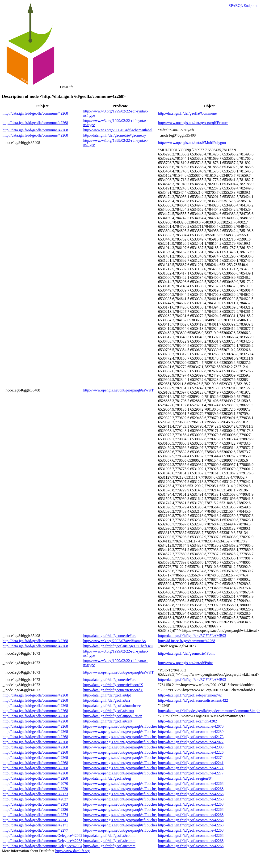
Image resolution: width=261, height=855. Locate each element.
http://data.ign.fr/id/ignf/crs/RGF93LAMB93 (192, 636)
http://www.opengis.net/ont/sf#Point (185, 663)
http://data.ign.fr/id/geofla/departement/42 (190, 695)
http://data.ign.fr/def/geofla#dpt (107, 695)
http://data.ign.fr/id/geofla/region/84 (185, 778)
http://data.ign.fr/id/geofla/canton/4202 (187, 721)
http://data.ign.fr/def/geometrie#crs (109, 636)
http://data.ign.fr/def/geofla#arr (106, 700)
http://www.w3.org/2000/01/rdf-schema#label (117, 130)
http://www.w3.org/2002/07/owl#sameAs (114, 641)
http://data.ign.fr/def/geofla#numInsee (112, 706)
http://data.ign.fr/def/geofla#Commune (187, 113)
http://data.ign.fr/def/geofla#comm (109, 836)
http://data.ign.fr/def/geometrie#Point (186, 653)
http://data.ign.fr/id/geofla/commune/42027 (190, 742)
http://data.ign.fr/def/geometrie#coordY (113, 690)
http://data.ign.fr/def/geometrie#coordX (113, 685)
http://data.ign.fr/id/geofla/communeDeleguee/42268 (42, 841)
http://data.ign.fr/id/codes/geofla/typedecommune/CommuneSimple (209, 711)
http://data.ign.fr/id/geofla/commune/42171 (190, 768)
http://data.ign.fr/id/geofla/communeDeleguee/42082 (42, 836)
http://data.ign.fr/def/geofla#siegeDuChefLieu (118, 646)
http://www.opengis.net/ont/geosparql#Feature (193, 123)
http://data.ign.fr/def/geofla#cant (107, 721)
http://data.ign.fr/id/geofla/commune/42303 (190, 747)
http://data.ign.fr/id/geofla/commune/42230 (190, 732)
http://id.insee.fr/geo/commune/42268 (186, 641)
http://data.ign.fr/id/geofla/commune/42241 (190, 763)
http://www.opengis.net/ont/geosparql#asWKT (118, 390)
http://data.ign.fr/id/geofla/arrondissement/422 (193, 700)
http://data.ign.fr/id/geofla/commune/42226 (190, 752)
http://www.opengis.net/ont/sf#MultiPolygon (192, 143)
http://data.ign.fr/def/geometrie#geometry (114, 135)
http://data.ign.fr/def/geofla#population (112, 716)
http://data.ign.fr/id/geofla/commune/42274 (190, 758)
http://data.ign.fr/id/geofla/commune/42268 (35, 113)
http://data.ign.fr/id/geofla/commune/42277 (190, 773)
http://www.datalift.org (72, 851)
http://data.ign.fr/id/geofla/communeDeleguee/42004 (42, 846)
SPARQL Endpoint (243, 6)
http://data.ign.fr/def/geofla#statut (108, 711)
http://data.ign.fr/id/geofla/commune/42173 (190, 737)
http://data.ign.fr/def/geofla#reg (107, 778)
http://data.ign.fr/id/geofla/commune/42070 (190, 726)
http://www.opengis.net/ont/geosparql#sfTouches (120, 726)
